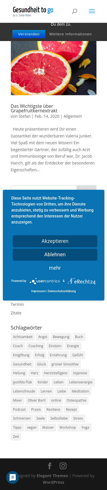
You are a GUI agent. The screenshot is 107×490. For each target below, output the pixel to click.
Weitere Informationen (70, 34)
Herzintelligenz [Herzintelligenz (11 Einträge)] (56, 373)
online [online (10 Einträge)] (56, 400)
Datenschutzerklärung (62, 291)
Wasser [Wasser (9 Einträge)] (48, 427)
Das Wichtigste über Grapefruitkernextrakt (34, 108)
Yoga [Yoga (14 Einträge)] (85, 427)
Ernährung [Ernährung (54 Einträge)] (58, 355)
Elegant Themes (52, 475)
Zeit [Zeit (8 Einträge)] (16, 436)
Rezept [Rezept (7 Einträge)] (71, 409)
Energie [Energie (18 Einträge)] (73, 345)
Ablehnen (55, 254)
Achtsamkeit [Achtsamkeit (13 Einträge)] (23, 336)
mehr (55, 268)
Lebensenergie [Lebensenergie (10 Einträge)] (80, 382)
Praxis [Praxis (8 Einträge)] (36, 409)
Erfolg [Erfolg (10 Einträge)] (39, 355)
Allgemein (73, 116)
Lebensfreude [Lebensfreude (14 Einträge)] (24, 391)
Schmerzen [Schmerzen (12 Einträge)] (22, 418)
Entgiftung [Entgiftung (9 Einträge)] (21, 355)
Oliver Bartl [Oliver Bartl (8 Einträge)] (37, 400)
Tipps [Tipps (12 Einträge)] (17, 427)
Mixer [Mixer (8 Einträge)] (17, 400)
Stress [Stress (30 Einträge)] (78, 418)
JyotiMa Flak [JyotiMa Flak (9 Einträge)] (22, 382)
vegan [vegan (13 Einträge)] (32, 427)
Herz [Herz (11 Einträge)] (34, 373)
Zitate (16, 313)
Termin (17, 304)
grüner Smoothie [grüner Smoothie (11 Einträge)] (65, 364)
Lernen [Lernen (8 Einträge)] (46, 391)
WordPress (53, 482)
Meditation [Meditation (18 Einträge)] (80, 391)
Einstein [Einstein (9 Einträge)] (55, 345)
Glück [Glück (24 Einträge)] (41, 364)
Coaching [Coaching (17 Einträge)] (36, 345)
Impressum (38, 291)
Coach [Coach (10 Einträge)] (18, 345)
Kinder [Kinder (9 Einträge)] (43, 382)
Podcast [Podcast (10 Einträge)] (19, 409)
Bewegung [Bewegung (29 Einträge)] (61, 336)
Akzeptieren (54, 241)
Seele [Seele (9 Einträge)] (40, 418)
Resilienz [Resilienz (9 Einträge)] (53, 409)
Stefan (25, 116)
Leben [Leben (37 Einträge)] (58, 382)
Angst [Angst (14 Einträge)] (42, 336)
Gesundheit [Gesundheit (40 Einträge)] (22, 364)
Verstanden (29, 34)
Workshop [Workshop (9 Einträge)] (68, 427)
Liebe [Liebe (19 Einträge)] (61, 391)
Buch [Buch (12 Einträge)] (79, 336)
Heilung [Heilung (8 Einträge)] (19, 373)
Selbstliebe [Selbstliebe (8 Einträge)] (59, 418)
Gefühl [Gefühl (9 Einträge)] (77, 355)
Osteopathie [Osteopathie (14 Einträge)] (76, 400)
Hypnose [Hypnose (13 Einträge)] (80, 373)
